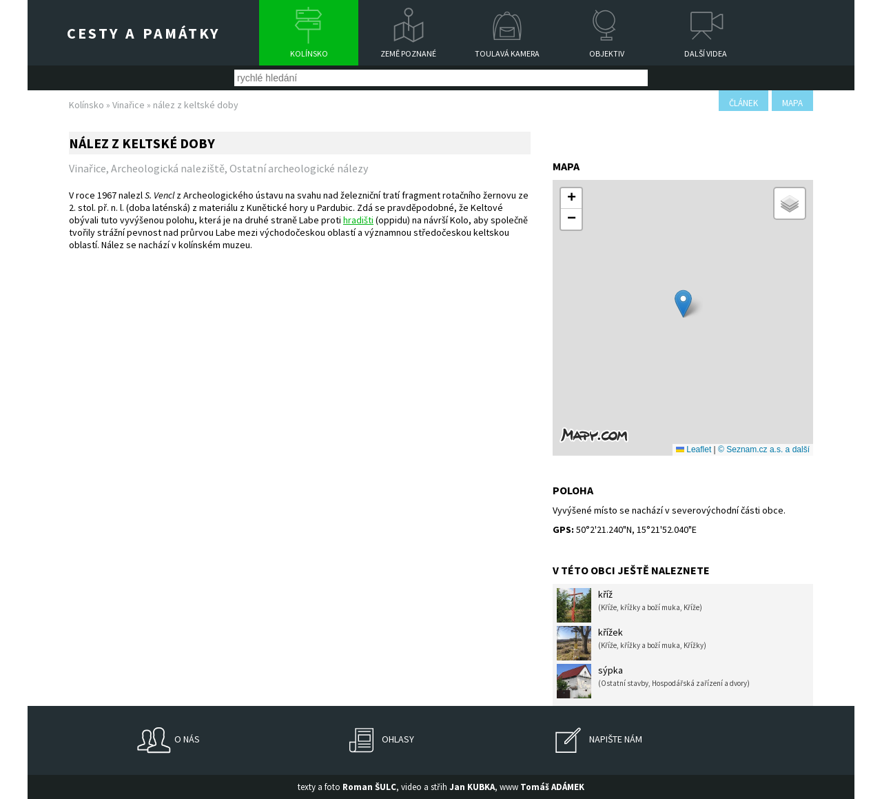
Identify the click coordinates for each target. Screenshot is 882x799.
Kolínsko (309, 53)
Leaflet (693, 449)
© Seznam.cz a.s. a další (764, 449)
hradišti (358, 220)
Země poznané (408, 53)
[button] (683, 304)
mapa (792, 103)
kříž (629, 605)
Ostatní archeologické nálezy (298, 168)
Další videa (705, 53)
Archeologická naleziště (168, 168)
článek (743, 103)
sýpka (653, 681)
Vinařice (128, 105)
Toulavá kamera (507, 53)
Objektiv (606, 53)
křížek (631, 643)
